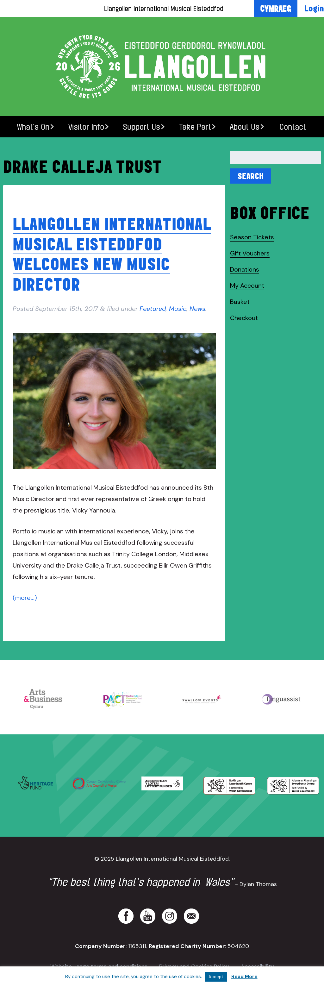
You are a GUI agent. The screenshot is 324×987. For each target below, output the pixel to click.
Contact (292, 126)
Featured (153, 309)
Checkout (244, 318)
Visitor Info (86, 126)
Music (177, 309)
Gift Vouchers (250, 253)
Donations (244, 269)
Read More (244, 976)
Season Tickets (252, 237)
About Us (244, 126)
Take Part (195, 126)
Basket (240, 302)
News (197, 309)
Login (314, 8)
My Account (247, 285)
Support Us (141, 126)
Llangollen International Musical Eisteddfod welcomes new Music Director (112, 253)
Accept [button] (216, 976)
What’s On (33, 126)
